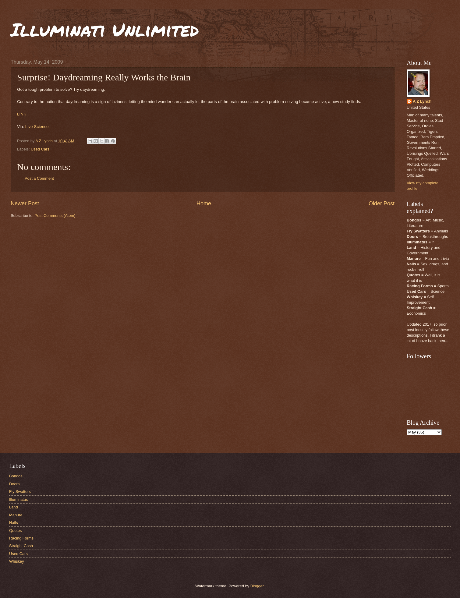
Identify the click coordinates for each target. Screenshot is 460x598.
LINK (21, 114)
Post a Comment (39, 178)
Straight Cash (21, 545)
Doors (14, 484)
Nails (13, 522)
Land (13, 507)
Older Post (382, 203)
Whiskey (16, 561)
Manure (16, 515)
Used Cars (40, 149)
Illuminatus (18, 499)
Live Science (37, 126)
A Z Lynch (422, 101)
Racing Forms (21, 538)
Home (203, 203)
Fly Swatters (20, 491)
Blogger (257, 586)
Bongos (16, 476)
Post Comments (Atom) (55, 215)
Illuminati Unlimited (105, 29)
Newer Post (25, 203)
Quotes (15, 530)
